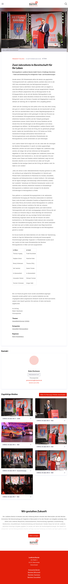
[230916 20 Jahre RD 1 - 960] (17, 432)
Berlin (14, 336)
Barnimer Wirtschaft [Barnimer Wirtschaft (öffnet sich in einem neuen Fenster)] (34, 572)
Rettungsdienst (23, 329)
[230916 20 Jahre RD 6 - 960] (51, 460)
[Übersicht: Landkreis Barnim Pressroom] (33, 4)
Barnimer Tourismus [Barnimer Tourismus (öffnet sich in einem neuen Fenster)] (34, 575)
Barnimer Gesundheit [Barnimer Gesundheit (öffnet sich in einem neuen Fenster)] (34, 577)
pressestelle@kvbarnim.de (34, 380)
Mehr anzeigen (34, 536)
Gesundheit (15, 329)
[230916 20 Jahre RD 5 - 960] (51, 408)
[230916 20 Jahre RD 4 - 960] (51, 434)
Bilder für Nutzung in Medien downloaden (52, 394)
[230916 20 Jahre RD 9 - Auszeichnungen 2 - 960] (17, 458)
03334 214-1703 (34, 383)
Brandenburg (20, 336)
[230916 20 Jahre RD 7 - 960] (17, 484)
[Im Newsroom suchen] (66, 4)
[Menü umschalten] (2, 4)
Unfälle (27, 321)
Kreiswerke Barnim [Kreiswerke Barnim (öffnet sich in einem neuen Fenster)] (34, 570)
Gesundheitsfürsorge (18, 321)
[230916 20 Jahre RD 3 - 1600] (17, 407)
